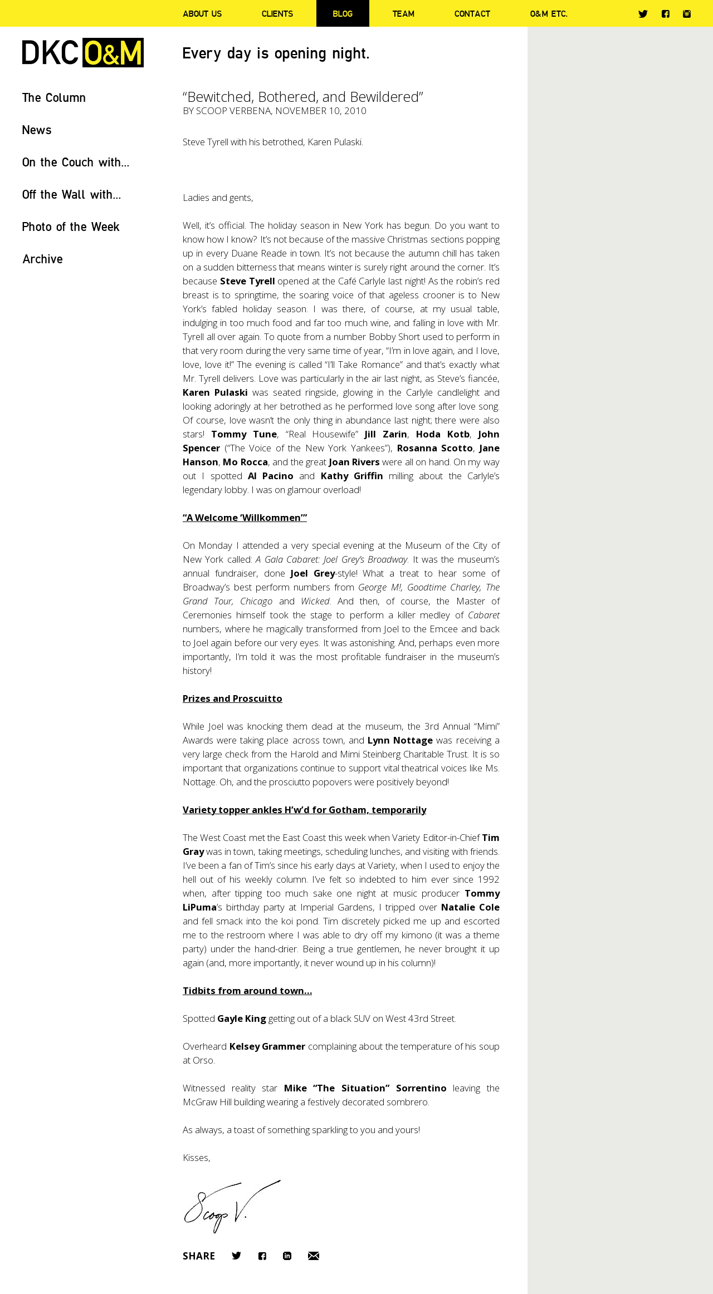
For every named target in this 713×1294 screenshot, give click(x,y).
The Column (54, 97)
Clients (277, 13)
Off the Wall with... (71, 193)
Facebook (665, 13)
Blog (343, 13)
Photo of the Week (71, 226)
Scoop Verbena (233, 110)
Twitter (643, 14)
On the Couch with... (76, 161)
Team (403, 13)
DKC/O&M (83, 52)
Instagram (687, 14)
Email (313, 1256)
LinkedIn (287, 1256)
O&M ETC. (549, 13)
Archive (42, 258)
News (37, 129)
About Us (202, 13)
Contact (472, 13)
